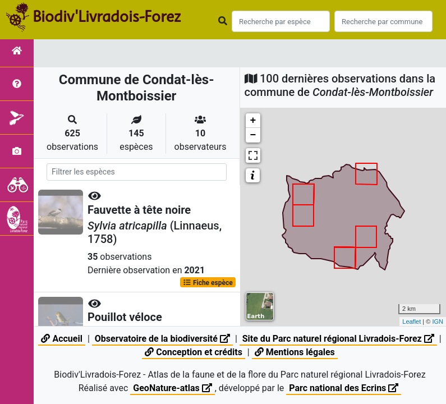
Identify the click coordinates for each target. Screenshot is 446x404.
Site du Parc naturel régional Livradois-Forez (338, 338)
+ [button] (253, 120)
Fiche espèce (208, 282)
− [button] (253, 135)
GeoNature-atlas (172, 388)
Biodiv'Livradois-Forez (107, 16)
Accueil (61, 338)
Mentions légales (295, 352)
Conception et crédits (193, 352)
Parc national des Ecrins (343, 388)
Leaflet (411, 321)
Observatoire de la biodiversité (162, 338)
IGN (437, 321)
